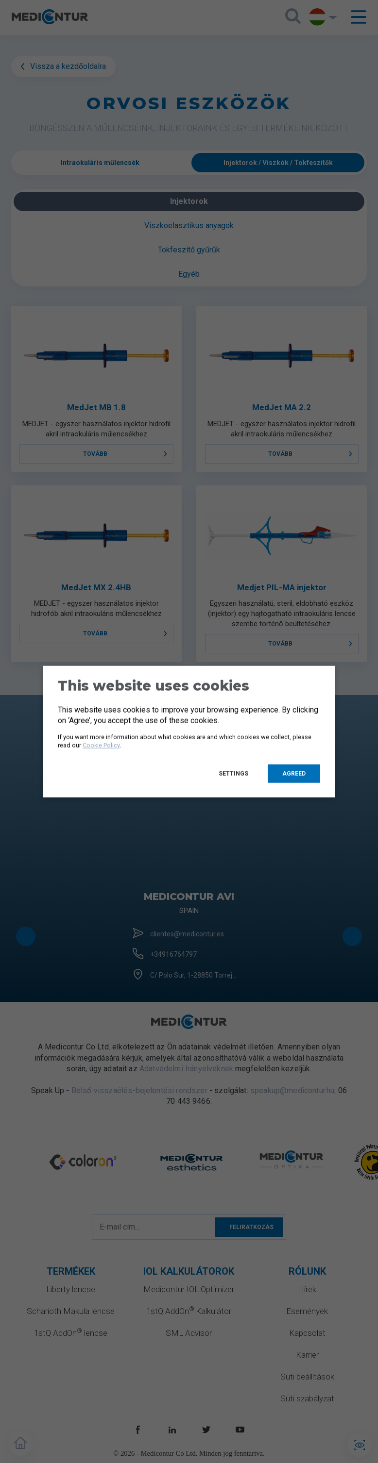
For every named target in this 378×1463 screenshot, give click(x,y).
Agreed (294, 773)
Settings (233, 773)
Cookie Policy (101, 745)
